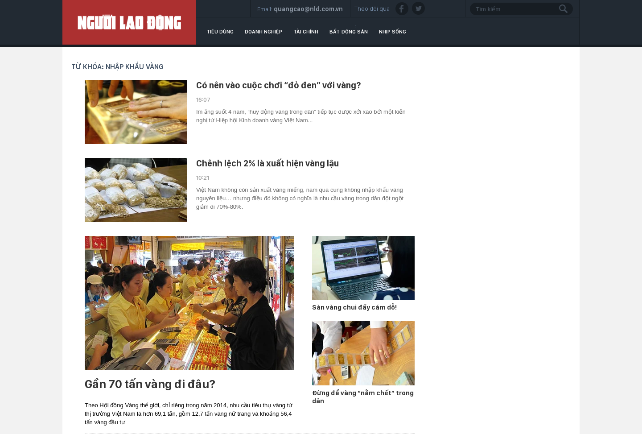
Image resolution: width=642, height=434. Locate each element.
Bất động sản (348, 32)
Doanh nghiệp (263, 32)
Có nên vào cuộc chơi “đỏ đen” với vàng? (278, 85)
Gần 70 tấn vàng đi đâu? (150, 384)
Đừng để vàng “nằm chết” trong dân (363, 397)
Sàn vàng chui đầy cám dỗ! (354, 307)
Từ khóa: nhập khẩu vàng (117, 66)
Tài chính (305, 32)
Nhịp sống (392, 32)
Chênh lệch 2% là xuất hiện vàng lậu (267, 163)
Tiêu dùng (220, 32)
